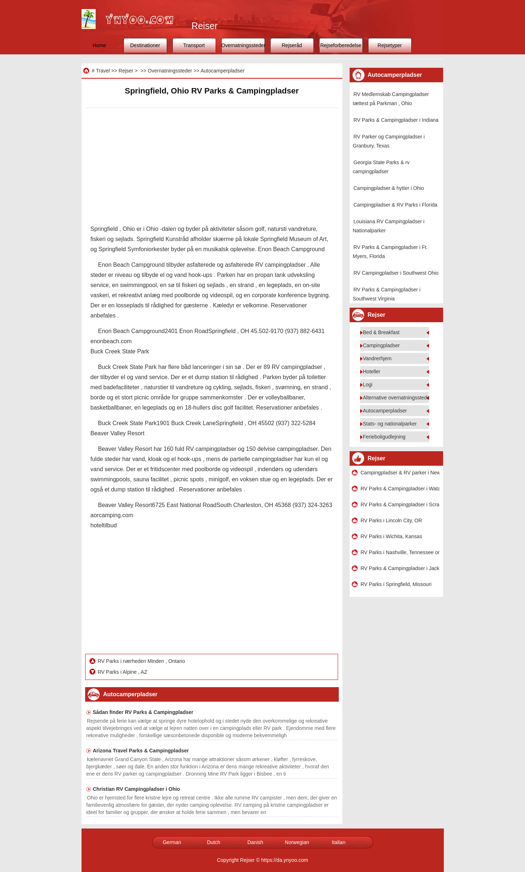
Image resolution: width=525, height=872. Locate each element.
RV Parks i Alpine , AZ (123, 672)
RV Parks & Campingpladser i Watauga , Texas (400, 488)
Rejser (125, 71)
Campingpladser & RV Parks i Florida (396, 205)
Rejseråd (292, 45)
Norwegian (297, 842)
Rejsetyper (390, 45)
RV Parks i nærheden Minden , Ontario (142, 661)
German (172, 842)
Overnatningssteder (243, 45)
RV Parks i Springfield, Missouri (396, 584)
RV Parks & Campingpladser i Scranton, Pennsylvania (400, 504)
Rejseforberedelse (341, 45)
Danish (255, 842)
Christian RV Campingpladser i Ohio (136, 789)
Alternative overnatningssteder (397, 397)
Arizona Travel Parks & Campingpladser (141, 750)
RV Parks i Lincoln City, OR (391, 520)
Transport (194, 45)
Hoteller (371, 371)
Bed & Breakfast (381, 332)
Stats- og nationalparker (390, 424)
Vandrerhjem (377, 358)
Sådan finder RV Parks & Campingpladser (143, 712)
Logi (367, 384)
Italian (338, 842)
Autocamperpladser (222, 71)
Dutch (213, 842)
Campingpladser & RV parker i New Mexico (400, 473)
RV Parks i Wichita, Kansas (391, 536)
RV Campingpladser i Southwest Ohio (396, 273)
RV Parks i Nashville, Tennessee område (400, 552)
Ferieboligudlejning (384, 437)
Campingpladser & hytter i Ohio (389, 188)
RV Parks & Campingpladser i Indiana (396, 120)
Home (99, 45)
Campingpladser (381, 345)
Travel (103, 71)
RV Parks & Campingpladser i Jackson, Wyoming (400, 568)
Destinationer (145, 45)
